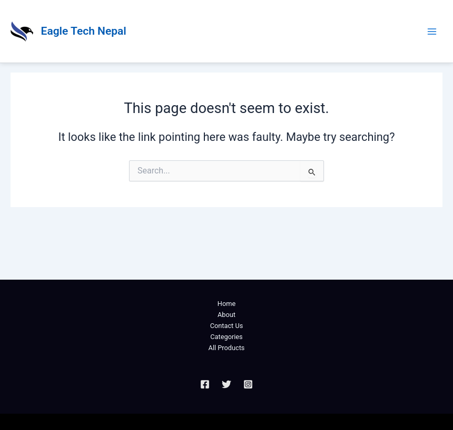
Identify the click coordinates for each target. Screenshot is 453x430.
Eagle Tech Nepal (83, 31)
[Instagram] (248, 384)
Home (226, 304)
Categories (226, 337)
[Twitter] (226, 384)
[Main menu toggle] (431, 31)
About (226, 315)
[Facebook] (205, 384)
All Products (227, 348)
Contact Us (226, 326)
